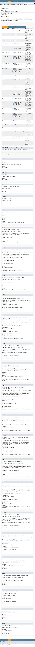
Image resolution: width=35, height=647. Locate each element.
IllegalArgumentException (7, 242)
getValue (14, 98)
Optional (4, 43)
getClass (11, 149)
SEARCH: (22, 3)
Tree (14, 1)
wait (24, 149)
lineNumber (14, 127)
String (3, 34)
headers (13, 124)
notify (15, 149)
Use (12, 1)
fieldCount (14, 37)
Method (14, 4)
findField (14, 43)
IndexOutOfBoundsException (7, 222)
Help (24, 1)
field (13, 34)
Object (6, 14)
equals (13, 30)
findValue (14, 52)
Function (14, 57)
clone (3, 149)
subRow (13, 131)
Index (21, 1)
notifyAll (20, 149)
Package (5, 1)
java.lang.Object (4, 10)
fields (13, 40)
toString (4, 630)
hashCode (14, 120)
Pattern (14, 48)
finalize (7, 149)
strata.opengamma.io (17, 645)
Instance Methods (12, 26)
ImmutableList (5, 40)
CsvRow (3, 131)
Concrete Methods (21, 26)
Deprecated (17, 1)
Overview (2, 1)
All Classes (2, 641)
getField (14, 75)
